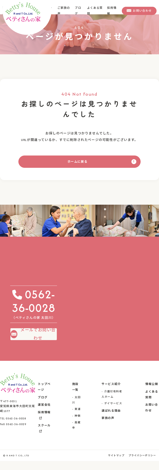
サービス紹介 (111, 393)
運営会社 (44, 414)
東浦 (78, 418)
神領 (78, 425)
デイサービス (113, 412)
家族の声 (108, 427)
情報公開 (151, 393)
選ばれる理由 (111, 420)
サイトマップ (115, 464)
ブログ (42, 406)
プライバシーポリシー (142, 464)
